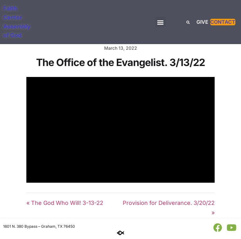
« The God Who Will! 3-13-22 (64, 203)
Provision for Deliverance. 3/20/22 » (169, 208)
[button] (160, 22)
